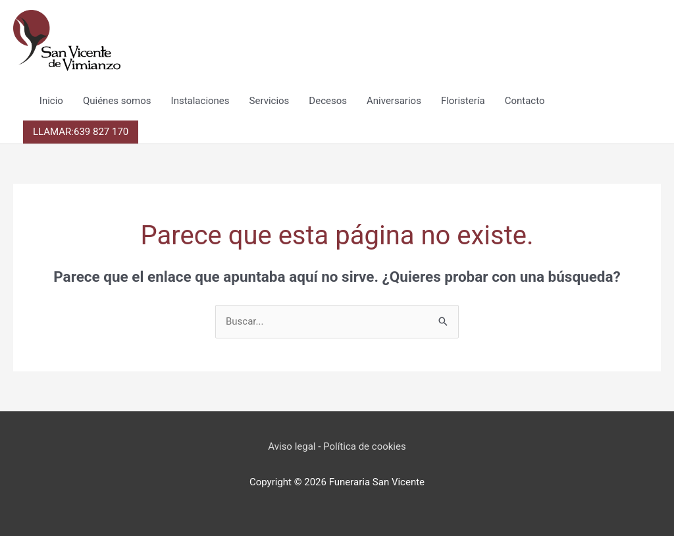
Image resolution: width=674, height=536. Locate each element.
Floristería (463, 101)
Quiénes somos (117, 101)
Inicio (51, 101)
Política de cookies (364, 446)
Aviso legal (291, 446)
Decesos (328, 101)
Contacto (525, 101)
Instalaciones (200, 101)
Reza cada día (336, 500)
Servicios (269, 101)
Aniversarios (394, 101)
